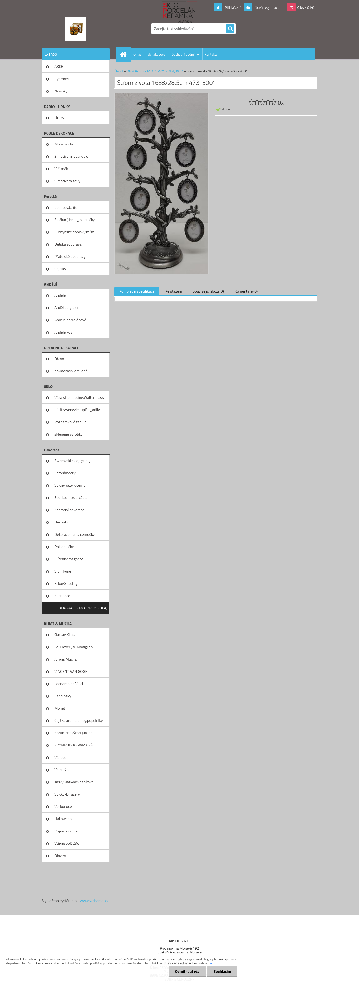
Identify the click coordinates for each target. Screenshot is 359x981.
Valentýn (61, 769)
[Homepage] (125, 54)
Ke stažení (173, 291)
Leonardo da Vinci (68, 684)
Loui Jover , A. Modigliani (73, 647)
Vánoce (60, 757)
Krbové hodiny (66, 583)
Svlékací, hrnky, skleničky (74, 219)
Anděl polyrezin (66, 307)
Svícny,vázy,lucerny (69, 485)
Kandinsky (62, 696)
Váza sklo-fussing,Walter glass (79, 397)
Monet (59, 708)
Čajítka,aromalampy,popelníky (78, 720)
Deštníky (61, 522)
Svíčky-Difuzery (67, 794)
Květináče (62, 596)
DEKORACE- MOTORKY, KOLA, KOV (83, 609)
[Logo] (75, 29)
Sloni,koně (62, 571)
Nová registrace (267, 7)
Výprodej (61, 79)
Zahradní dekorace (69, 510)
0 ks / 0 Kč (305, 7)
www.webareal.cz (94, 900)
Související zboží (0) (208, 291)
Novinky (60, 91)
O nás (137, 54)
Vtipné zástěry (66, 831)
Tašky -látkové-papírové (73, 782)
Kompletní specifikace (136, 291)
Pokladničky (64, 546)
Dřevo (59, 358)
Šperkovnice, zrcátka (70, 497)
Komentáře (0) (246, 291)
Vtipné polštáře (66, 843)
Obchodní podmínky (186, 54)
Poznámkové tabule (70, 422)
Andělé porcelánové (70, 320)
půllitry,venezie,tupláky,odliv (77, 409)
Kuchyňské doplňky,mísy (74, 232)
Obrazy (60, 855)
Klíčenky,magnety (68, 559)
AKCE (58, 66)
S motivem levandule (71, 156)
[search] (230, 28)
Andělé (60, 295)
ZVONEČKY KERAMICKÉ (73, 745)
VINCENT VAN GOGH (71, 671)
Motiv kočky (64, 144)
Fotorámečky (65, 473)
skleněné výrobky (68, 434)
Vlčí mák (61, 168)
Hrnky (59, 117)
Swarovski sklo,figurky (72, 461)
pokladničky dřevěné (70, 371)
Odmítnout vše (187, 971)
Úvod (118, 71)
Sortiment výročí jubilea (73, 733)
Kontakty (211, 54)
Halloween (63, 819)
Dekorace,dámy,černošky (74, 534)
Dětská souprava (67, 244)
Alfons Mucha (65, 659)
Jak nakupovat (156, 54)
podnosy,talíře (65, 207)
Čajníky (60, 269)
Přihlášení (232, 7)
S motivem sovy (67, 181)
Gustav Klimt (64, 634)
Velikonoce (63, 806)
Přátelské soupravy (70, 256)
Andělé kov (63, 332)
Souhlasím (222, 971)
